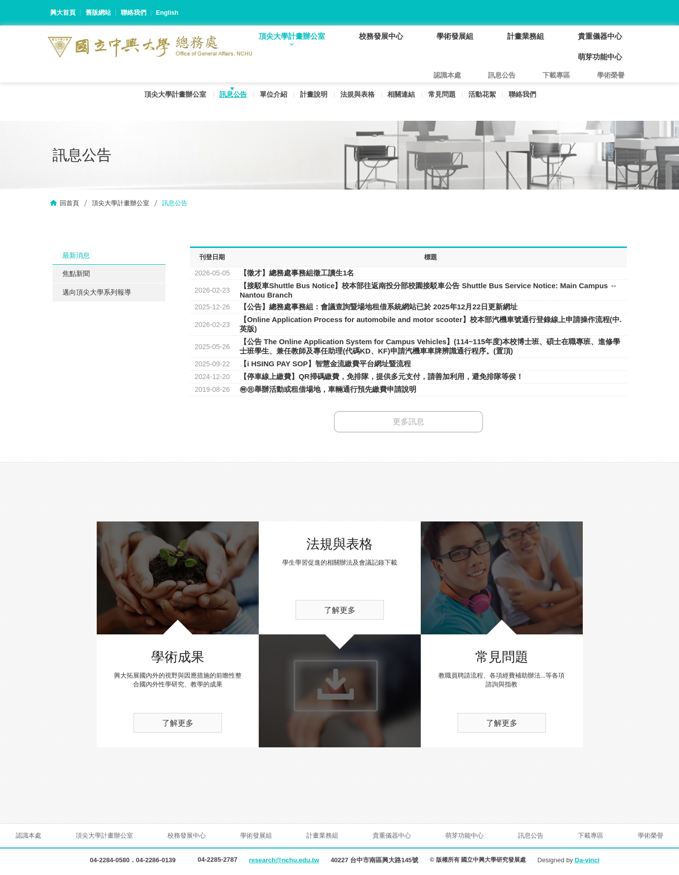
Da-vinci (587, 861)
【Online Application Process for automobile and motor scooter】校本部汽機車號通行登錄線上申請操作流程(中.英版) (431, 324)
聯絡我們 (133, 12)
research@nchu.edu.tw (284, 861)
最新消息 (76, 256)
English (167, 12)
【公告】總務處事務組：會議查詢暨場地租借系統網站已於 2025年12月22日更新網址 (378, 307)
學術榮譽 (611, 76)
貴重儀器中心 (602, 36)
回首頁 (69, 203)
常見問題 (443, 97)
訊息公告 (229, 97)
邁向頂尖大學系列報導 (96, 293)
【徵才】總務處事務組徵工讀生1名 (297, 273)
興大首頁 (63, 12)
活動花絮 (484, 97)
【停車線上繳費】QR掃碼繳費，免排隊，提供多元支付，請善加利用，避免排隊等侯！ (381, 377)
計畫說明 (312, 97)
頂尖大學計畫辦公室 (311, 36)
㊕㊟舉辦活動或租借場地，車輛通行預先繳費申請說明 (328, 389)
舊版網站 (98, 12)
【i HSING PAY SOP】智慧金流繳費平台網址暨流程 (325, 364)
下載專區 (556, 76)
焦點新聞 (76, 274)
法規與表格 (357, 97)
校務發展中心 (396, 36)
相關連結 (401, 97)
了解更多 (177, 723)
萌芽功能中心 (602, 57)
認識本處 (447, 76)
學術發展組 (466, 36)
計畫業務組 (532, 36)
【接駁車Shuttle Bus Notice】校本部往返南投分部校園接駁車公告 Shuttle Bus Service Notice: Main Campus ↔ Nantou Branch (428, 291)
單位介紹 (270, 97)
